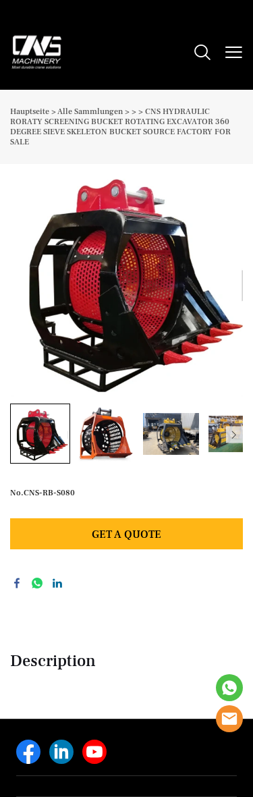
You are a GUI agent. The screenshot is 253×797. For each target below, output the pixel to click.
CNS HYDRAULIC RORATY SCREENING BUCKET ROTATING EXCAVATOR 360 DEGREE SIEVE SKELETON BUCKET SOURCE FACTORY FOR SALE (120, 127)
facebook (17, 583)
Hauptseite (29, 112)
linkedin (57, 583)
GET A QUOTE (126, 534)
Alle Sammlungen (90, 112)
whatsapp (37, 583)
